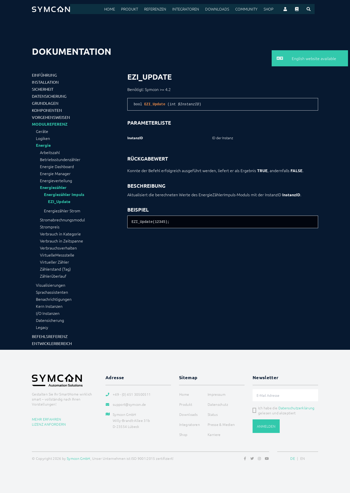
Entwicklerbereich (52, 343)
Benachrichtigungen (54, 299)
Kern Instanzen (49, 306)
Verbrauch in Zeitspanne (61, 240)
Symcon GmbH (78, 458)
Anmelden (266, 426)
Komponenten (47, 110)
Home (121, 9)
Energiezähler (53, 187)
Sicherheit (42, 88)
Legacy (42, 327)
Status (213, 414)
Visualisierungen (50, 284)
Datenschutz (218, 404)
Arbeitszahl (50, 152)
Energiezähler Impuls (64, 194)
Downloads (224, 9)
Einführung (44, 74)
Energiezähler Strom (62, 210)
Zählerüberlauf (53, 275)
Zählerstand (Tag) (55, 268)
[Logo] (51, 9)
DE (292, 458)
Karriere (214, 434)
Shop (272, 9)
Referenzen (165, 9)
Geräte (42, 131)
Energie (43, 145)
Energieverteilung (56, 180)
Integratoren (194, 9)
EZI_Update (59, 201)
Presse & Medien (221, 424)
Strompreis (50, 226)
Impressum (216, 394)
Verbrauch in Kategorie (60, 233)
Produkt (140, 9)
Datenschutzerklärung (296, 407)
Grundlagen (45, 103)
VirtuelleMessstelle (57, 254)
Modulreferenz (50, 124)
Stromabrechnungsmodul (62, 219)
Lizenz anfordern (49, 424)
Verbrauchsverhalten (58, 247)
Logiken (43, 138)
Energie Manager (55, 173)
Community (251, 9)
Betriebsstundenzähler (60, 159)
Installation (45, 81)
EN (302, 458)
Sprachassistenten (52, 291)
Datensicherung (49, 95)
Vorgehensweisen (51, 117)
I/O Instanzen (48, 313)
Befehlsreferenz (50, 336)
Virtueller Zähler (54, 261)
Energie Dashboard (57, 166)
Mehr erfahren (46, 419)
